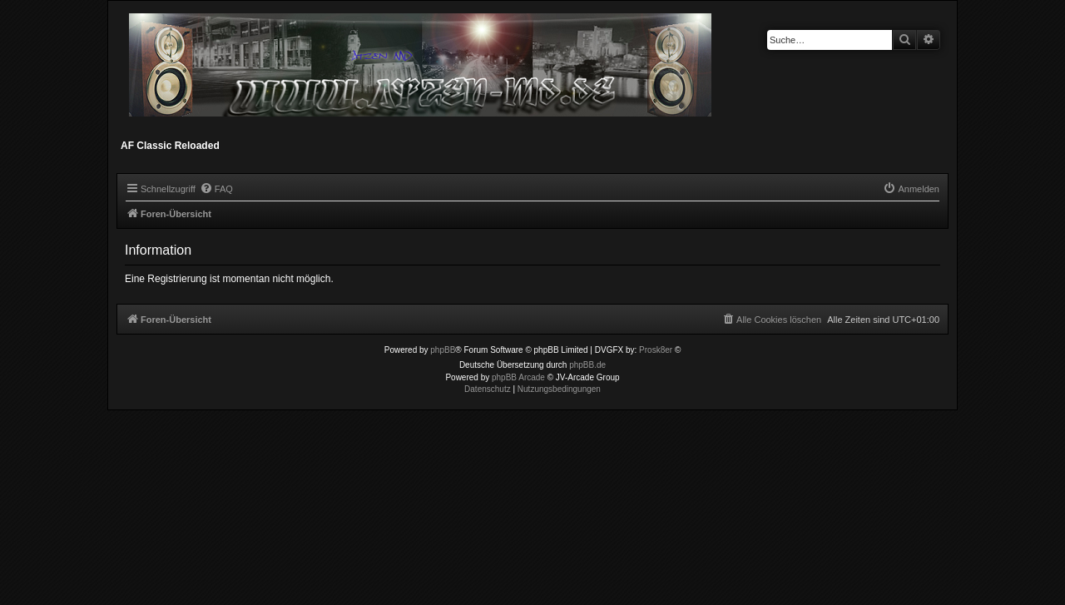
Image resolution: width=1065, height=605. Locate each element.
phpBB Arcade (518, 377)
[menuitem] (216, 189)
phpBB (442, 350)
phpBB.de (587, 364)
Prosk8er (655, 350)
